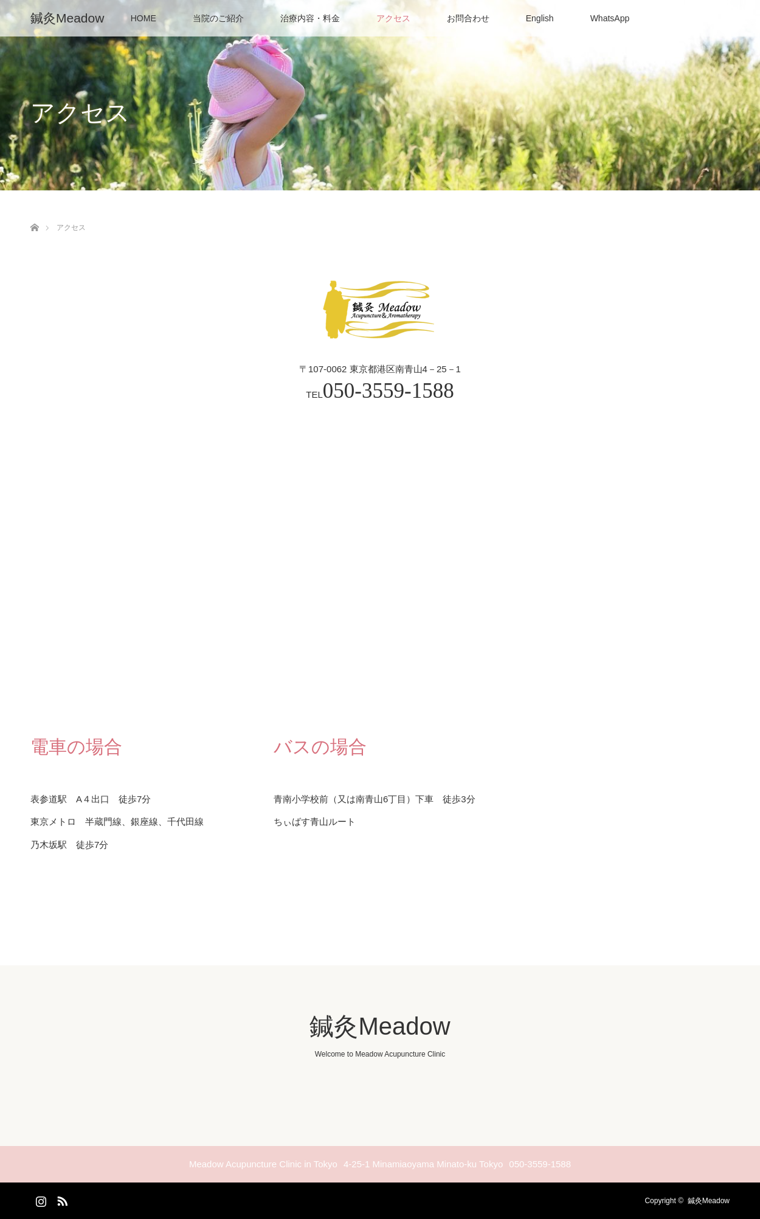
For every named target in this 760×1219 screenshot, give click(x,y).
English (540, 18)
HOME (143, 18)
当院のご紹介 (218, 18)
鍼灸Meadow (67, 18)
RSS (61, 1199)
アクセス (393, 18)
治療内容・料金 (310, 18)
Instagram (39, 1199)
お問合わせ (468, 18)
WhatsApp (610, 18)
